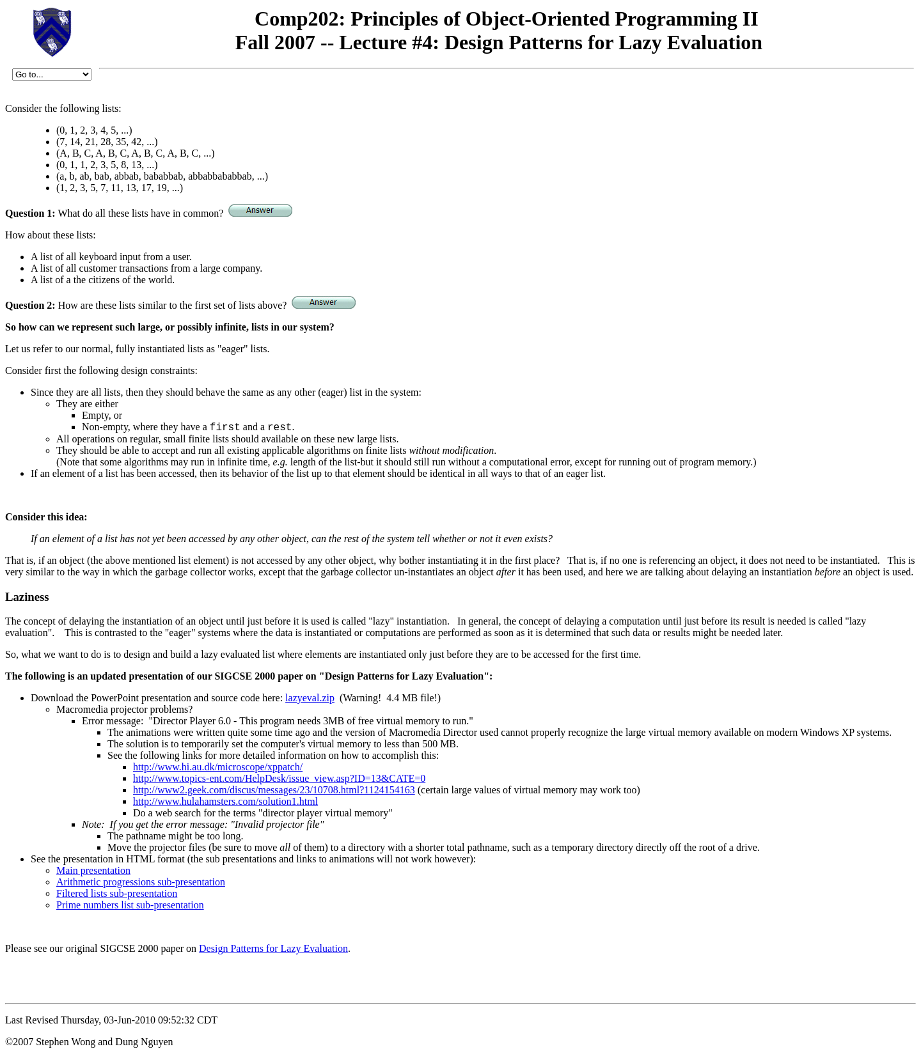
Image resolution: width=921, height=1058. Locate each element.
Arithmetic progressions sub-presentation (140, 881)
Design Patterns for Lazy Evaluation (273, 948)
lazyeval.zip (310, 697)
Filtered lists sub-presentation (116, 893)
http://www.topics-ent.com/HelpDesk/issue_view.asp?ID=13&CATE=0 (279, 778)
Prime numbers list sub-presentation (130, 904)
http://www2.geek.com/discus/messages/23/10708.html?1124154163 (274, 789)
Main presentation (93, 870)
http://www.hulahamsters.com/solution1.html (225, 801)
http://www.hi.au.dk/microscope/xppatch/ (218, 766)
